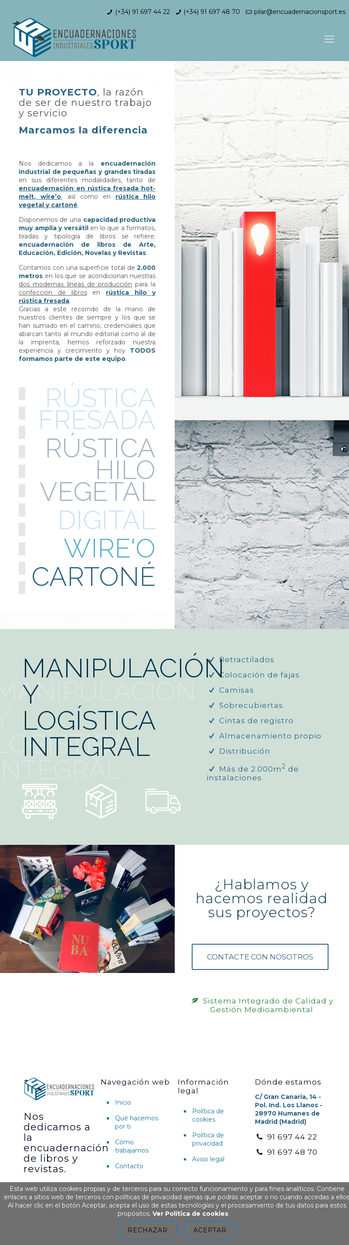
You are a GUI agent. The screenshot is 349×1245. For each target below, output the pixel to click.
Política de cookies (208, 1115)
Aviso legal (208, 1159)
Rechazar (148, 1230)
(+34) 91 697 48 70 (211, 12)
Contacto (129, 1166)
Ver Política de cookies (190, 1214)
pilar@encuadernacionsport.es (300, 12)
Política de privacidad (208, 1139)
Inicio (123, 1102)
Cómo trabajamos (132, 1146)
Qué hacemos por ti (136, 1122)
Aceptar (210, 1230)
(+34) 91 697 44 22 (142, 12)
